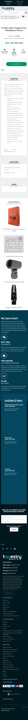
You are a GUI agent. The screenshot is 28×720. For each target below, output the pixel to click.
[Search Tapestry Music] (13, 12)
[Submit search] (3, 12)
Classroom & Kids (7, 662)
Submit (14, 529)
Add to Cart (16, 64)
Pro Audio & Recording (8, 656)
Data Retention (7, 641)
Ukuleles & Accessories (9, 651)
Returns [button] (23, 53)
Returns (5, 624)
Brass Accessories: (9, 167)
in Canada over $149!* (8, 3)
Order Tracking (6, 602)
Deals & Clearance (7, 647)
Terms (4, 628)
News (4, 673)
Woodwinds (6, 660)
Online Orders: (7, 565)
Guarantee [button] (5, 53)
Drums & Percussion (8, 665)
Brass (4, 658)
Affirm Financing (7, 636)
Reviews (5, 676)
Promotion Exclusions (8, 639)
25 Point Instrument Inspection (11, 615)
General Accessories (8, 667)
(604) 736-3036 (10, 570)
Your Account (6, 607)
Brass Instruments (5, 16)
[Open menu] (25, 12)
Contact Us (8, 593)
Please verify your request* (14, 526)
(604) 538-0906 (10, 567)
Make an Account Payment (9, 611)
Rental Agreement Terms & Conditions (12, 630)
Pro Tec (18, 36)
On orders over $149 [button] (14, 55)
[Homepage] (7, 8)
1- (11, 565)
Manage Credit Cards (8, 613)
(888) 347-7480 (16, 565)
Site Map (24, 707)
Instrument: (7, 172)
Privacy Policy (6, 626)
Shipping (5, 622)
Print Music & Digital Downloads (11, 669)
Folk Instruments (7, 654)
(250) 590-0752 (9, 573)
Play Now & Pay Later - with (19, 3)
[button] (5, 51)
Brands (4, 671)
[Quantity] (4, 64)
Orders (4, 609)
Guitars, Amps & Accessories (10, 649)
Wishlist (5, 604)
